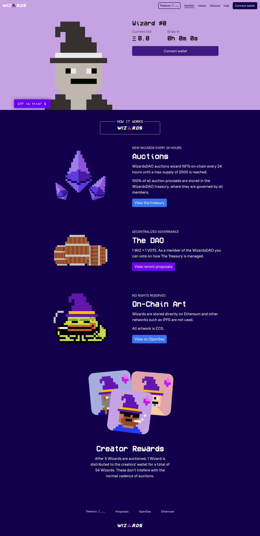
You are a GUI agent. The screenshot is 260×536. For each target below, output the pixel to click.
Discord (215, 5)
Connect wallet (245, 5)
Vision (202, 5)
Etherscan (167, 510)
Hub (226, 5)
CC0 (159, 327)
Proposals (122, 510)
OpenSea (145, 510)
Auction (189, 5)
